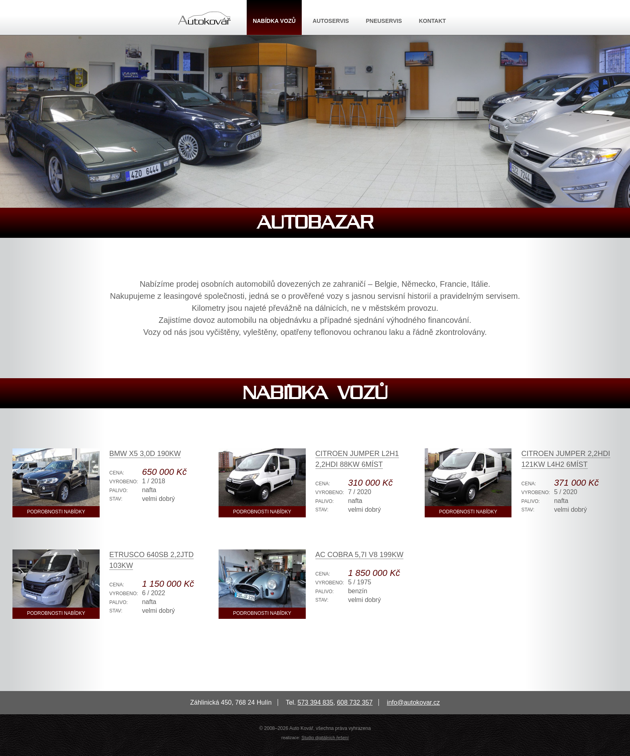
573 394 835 (315, 702)
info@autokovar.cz (413, 702)
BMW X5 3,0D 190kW (145, 454)
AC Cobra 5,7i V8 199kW (359, 555)
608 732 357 (354, 702)
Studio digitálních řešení (324, 737)
